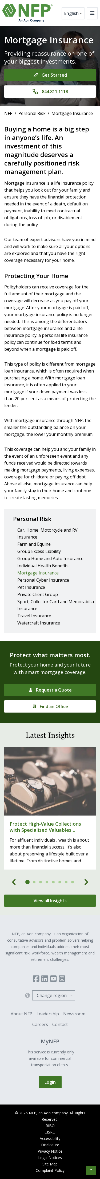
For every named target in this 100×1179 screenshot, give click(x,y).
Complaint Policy (50, 1170)
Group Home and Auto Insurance (50, 558)
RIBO (50, 1125)
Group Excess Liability (39, 551)
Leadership (48, 1014)
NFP (8, 113)
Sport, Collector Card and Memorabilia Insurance (55, 605)
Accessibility (50, 1138)
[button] (91, 1170)
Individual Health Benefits (43, 566)
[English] (73, 13)
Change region (52, 995)
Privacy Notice (50, 1151)
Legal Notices (50, 1157)
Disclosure (50, 1144)
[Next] (86, 882)
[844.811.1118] (50, 91)
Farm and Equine (34, 544)
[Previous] (14, 882)
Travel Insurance (34, 616)
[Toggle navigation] (92, 13)
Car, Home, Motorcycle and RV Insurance (47, 533)
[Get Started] (50, 75)
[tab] (28, 882)
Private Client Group (37, 594)
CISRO (50, 1132)
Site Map (50, 1163)
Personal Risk (32, 113)
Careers (40, 1024)
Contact (60, 1024)
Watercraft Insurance (38, 623)
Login (50, 1082)
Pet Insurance (31, 587)
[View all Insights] (50, 901)
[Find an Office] (50, 706)
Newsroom (74, 1014)
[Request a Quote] (50, 690)
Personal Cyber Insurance (43, 580)
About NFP (21, 1014)
